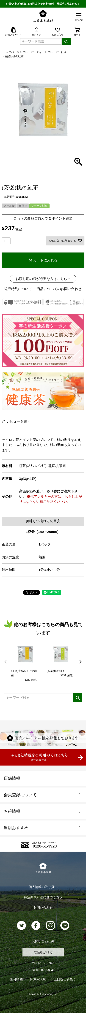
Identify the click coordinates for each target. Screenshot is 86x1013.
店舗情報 (12, 778)
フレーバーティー (33, 52)
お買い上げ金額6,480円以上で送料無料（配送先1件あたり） (43, 3)
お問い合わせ (43, 907)
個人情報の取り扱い (43, 887)
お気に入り (57, 31)
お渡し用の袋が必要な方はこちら (41, 279)
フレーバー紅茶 (57, 52)
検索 (66, 41)
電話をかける (43, 952)
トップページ (11, 52)
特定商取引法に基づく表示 (43, 897)
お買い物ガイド (13, 31)
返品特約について (18, 289)
